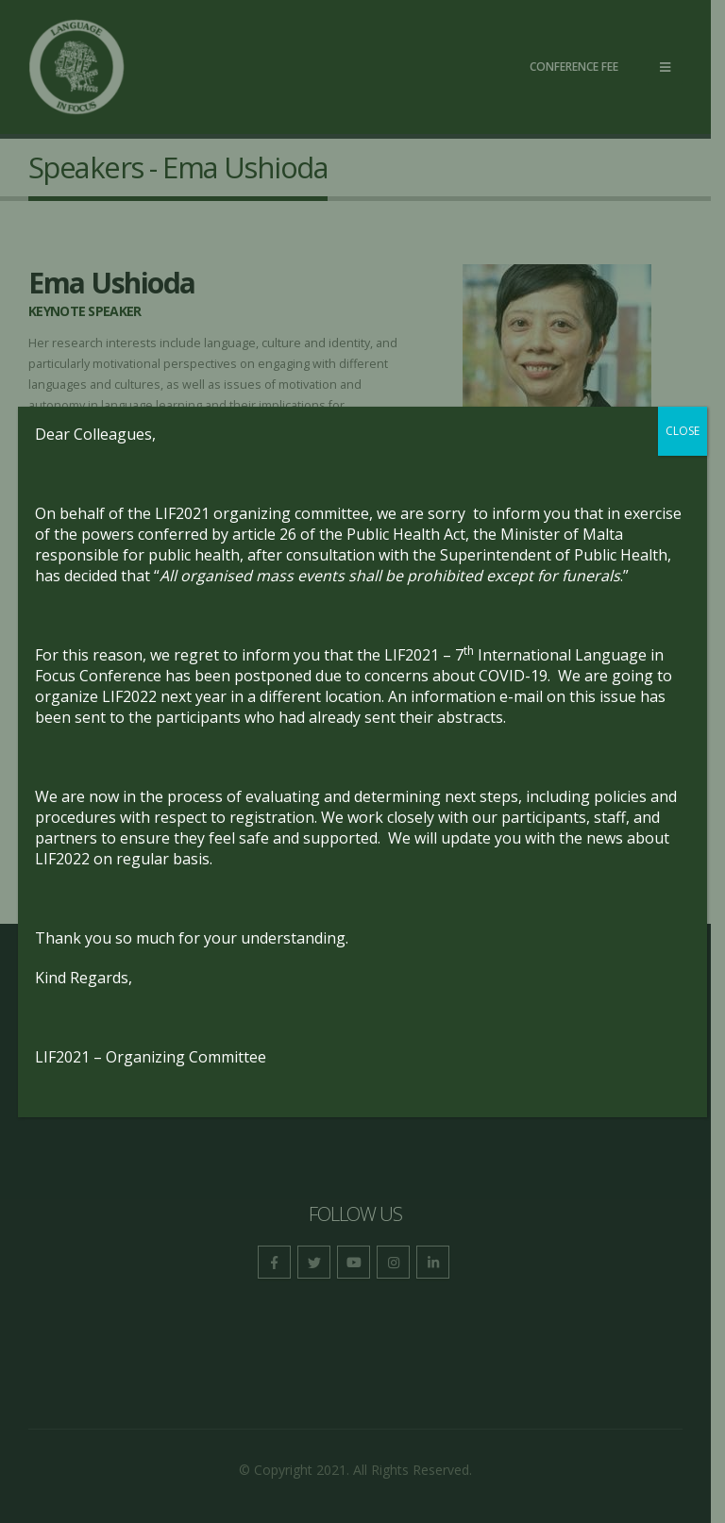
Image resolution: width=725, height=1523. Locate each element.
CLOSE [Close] (683, 431)
